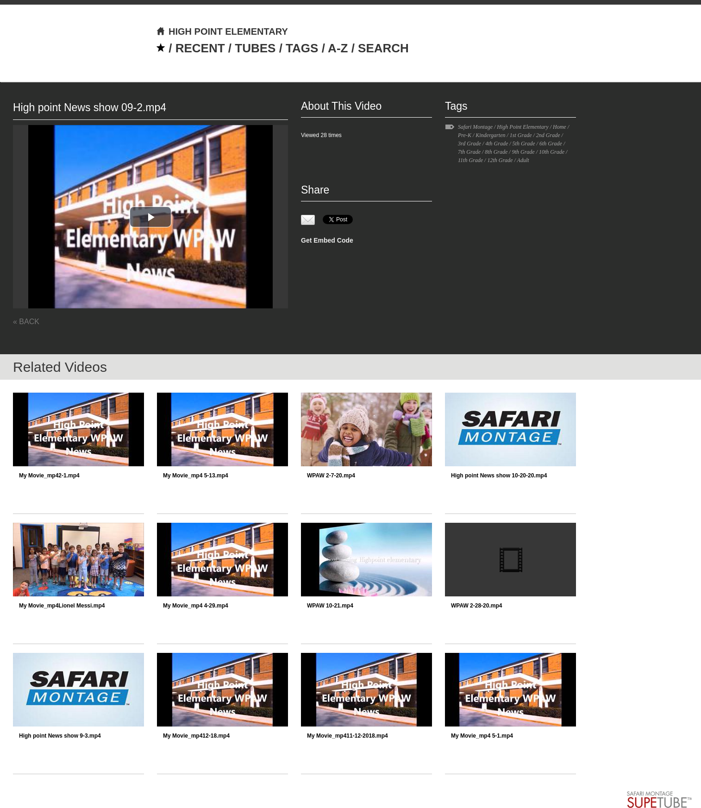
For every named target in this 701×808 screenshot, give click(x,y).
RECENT (200, 48)
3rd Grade (469, 143)
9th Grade (523, 152)
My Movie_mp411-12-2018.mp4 (347, 736)
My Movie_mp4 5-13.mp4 (195, 475)
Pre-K (464, 135)
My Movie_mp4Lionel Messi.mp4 (62, 605)
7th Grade (469, 152)
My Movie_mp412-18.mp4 (196, 736)
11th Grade (470, 160)
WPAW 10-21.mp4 (330, 605)
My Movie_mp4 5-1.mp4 (482, 736)
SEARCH (383, 48)
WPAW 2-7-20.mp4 (331, 475)
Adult (523, 160)
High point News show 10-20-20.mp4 (499, 475)
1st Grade (521, 135)
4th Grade (496, 143)
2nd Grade (548, 135)
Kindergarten (490, 135)
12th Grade (500, 160)
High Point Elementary (522, 127)
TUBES (255, 48)
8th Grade (496, 152)
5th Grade (524, 143)
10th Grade (551, 152)
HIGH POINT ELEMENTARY (222, 31)
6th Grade (550, 143)
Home (559, 127)
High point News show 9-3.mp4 (60, 736)
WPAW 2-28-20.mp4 (476, 605)
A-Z (338, 48)
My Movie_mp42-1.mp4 (49, 475)
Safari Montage (475, 127)
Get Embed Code (327, 240)
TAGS (302, 48)
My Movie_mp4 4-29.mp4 (195, 605)
